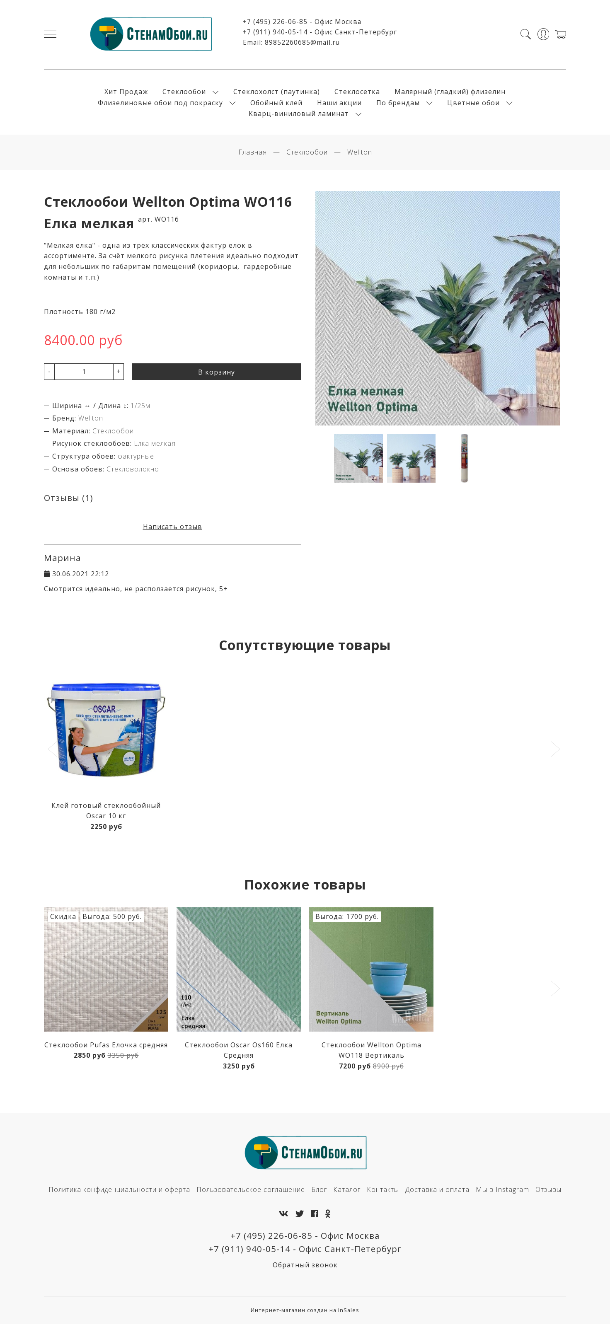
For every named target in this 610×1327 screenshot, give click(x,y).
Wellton (359, 154)
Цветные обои (473, 103)
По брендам (398, 103)
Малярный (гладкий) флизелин (450, 92)
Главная (252, 154)
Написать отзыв (172, 529)
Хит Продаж (126, 92)
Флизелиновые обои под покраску (160, 103)
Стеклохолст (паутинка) (276, 92)
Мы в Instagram (502, 1192)
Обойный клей (276, 103)
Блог (319, 1192)
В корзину (216, 374)
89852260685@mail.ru (302, 43)
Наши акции (339, 103)
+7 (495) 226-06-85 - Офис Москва (302, 22)
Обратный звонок (305, 1268)
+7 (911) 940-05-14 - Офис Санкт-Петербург (320, 33)
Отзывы (548, 1192)
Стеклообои (184, 92)
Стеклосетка (357, 92)
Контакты (383, 1192)
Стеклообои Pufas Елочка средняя (106, 1047)
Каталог (347, 1192)
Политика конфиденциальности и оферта (119, 1192)
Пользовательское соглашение (250, 1192)
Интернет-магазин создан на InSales (305, 1313)
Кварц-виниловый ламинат (299, 114)
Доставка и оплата (437, 1192)
